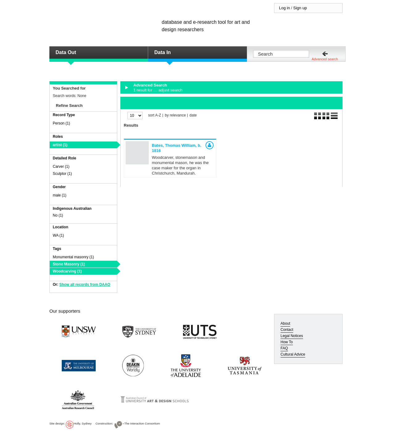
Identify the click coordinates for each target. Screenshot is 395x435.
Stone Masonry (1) (69, 264)
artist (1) (60, 145)
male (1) (59, 195)
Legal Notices (292, 336)
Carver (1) (61, 166)
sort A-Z (154, 115)
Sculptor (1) (62, 173)
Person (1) (61, 123)
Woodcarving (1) (67, 271)
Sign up (300, 8)
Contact (287, 329)
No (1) (58, 215)
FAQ (284, 348)
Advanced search (325, 59)
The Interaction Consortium (142, 423)
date (193, 115)
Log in (284, 8)
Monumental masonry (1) (73, 257)
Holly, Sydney (83, 423)
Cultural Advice (293, 354)
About (285, 323)
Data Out (66, 52)
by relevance (175, 115)
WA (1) (58, 235)
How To (287, 342)
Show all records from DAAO (84, 284)
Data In (162, 52)
